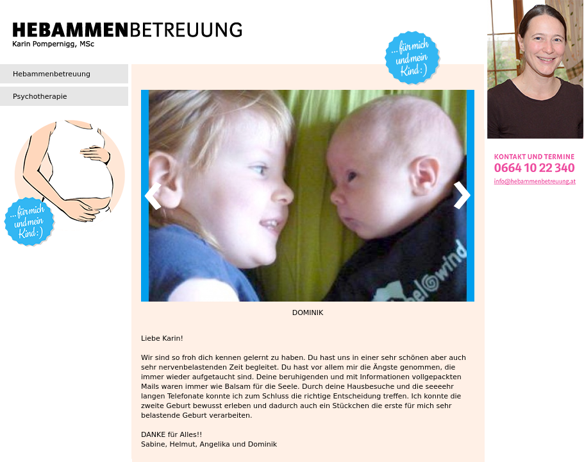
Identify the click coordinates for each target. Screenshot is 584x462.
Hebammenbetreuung (51, 74)
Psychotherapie (40, 96)
